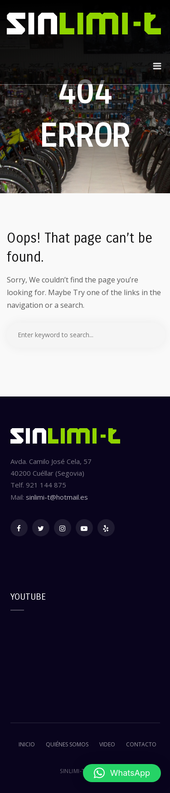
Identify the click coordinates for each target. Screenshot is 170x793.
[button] (122, 773)
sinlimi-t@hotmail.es (57, 497)
